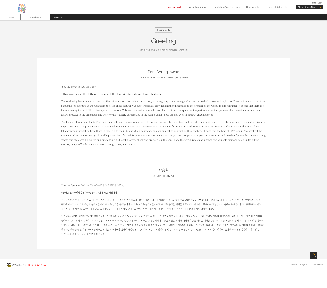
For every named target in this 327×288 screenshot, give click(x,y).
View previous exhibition (306, 7)
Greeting (58, 17)
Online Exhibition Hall (276, 7)
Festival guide (174, 7)
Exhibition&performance (227, 7)
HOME (314, 3)
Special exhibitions (198, 7)
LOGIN (320, 3)
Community (252, 7)
